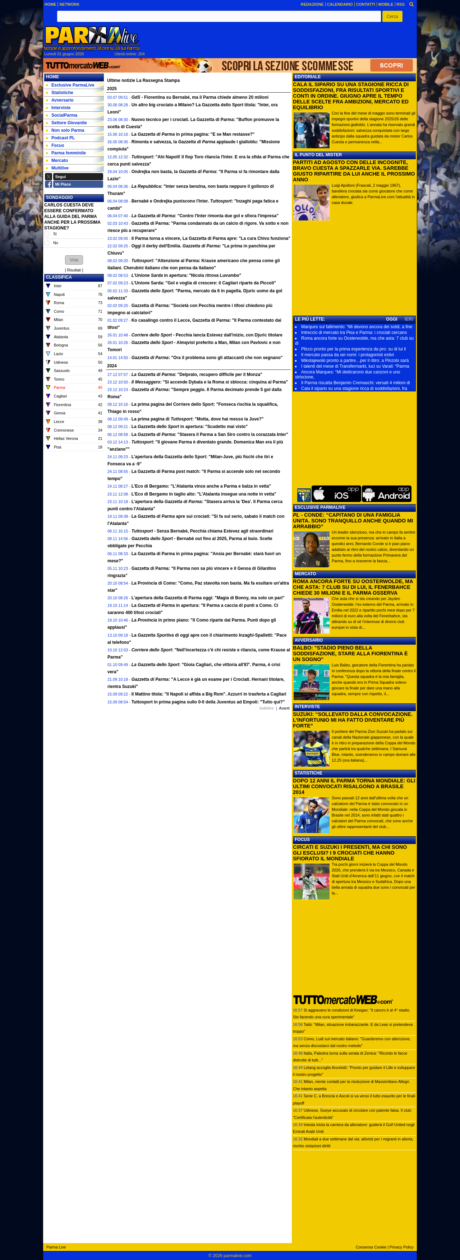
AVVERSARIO (309, 640)
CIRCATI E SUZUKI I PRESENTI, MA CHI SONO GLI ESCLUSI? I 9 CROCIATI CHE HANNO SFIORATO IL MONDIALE (350, 852)
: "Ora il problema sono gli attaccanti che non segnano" (207, 357)
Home (52, 76)
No (55, 243)
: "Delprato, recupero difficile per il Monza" (197, 374)
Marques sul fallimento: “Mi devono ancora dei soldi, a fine (357, 326)
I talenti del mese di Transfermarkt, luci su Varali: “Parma (355, 366)
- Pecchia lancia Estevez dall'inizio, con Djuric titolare (207, 335)
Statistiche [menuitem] (59, 92)
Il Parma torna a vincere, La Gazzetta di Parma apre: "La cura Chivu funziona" (211, 238)
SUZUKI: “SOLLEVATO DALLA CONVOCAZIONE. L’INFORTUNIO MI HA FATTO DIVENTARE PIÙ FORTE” (353, 720)
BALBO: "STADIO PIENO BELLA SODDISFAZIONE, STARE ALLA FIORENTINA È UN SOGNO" (350, 653)
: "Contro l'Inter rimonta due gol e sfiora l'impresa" (205, 215)
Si (55, 234)
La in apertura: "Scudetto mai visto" (190, 426)
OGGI (391, 319)
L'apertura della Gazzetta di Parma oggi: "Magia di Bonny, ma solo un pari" (208, 597)
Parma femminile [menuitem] (66, 152)
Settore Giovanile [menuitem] (66, 122)
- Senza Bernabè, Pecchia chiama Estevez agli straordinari (202, 531)
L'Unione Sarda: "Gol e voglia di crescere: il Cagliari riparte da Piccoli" (204, 282)
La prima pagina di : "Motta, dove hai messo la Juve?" (198, 419)
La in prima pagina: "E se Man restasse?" (193, 134)
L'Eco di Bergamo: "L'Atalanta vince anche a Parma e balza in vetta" (201, 486)
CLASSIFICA (59, 277)
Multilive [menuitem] (57, 168)
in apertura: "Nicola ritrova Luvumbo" (187, 275)
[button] (392, 16)
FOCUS (302, 839)
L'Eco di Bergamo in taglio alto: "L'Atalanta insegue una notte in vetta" (204, 494)
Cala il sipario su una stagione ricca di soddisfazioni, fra (354, 388)
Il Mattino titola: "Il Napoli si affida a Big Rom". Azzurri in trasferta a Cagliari (209, 694)
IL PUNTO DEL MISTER (318, 154)
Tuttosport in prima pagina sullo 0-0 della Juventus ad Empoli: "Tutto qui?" (208, 702)
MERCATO (305, 573)
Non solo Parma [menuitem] (65, 130)
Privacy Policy (402, 1247)
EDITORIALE (308, 76)
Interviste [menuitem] (58, 107)
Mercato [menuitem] (57, 160)
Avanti (284, 708)
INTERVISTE (307, 706)
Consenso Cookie (371, 1247)
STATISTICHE (308, 773)
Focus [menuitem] (55, 145)
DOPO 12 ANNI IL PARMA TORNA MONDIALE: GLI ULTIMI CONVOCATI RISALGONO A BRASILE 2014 (354, 786)
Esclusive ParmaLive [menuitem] (70, 85)
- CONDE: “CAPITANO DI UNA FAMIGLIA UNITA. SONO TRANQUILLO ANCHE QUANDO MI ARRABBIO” (353, 520)
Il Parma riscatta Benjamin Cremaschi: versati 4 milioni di (355, 382)
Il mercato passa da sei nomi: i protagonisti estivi (347, 354)
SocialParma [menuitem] (61, 115)
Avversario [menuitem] (60, 100)
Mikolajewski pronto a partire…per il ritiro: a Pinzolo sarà (355, 360)
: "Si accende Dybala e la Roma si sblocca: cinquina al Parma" (210, 382)
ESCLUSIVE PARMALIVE (320, 507)
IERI (409, 319)
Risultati (74, 270)
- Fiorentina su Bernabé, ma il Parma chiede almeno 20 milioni (200, 97)
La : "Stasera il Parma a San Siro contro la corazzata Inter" (210, 434)
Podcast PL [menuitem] (60, 137)
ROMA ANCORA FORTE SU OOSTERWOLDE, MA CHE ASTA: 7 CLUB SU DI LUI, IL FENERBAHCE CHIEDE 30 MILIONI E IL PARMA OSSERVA (353, 587)
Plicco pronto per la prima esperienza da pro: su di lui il (353, 349)
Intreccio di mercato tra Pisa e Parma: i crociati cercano (354, 332)
